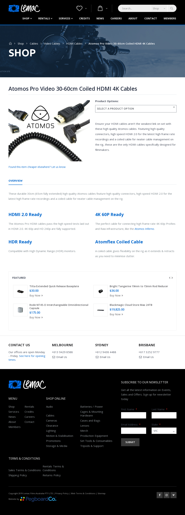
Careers (116, 18)
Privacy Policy (62, 493)
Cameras (51, 420)
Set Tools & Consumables (96, 441)
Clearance (52, 425)
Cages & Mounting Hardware (91, 413)
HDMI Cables (74, 43)
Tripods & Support (92, 446)
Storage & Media (56, 446)
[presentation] (169, 277)
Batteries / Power (91, 406)
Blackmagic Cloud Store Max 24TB (131, 305)
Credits (84, 18)
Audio (49, 406)
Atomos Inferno (144, 229)
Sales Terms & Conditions (24, 470)
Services (64, 18)
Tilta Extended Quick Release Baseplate (54, 286)
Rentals (44, 18)
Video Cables (52, 43)
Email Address (131, 424)
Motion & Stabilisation (59, 435)
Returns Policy (52, 475)
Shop (25, 18)
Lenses (84, 425)
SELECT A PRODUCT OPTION (115, 108)
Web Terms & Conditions (83, 493)
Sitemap (102, 493)
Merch (84, 430)
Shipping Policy (17, 475)
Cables (34, 43)
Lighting (51, 430)
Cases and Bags (90, 420)
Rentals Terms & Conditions (53, 468)
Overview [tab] (15, 180)
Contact (150, 18)
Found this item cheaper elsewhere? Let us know (37, 167)
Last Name (160, 409)
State (156, 424)
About (133, 18)
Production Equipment (94, 435)
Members (170, 18)
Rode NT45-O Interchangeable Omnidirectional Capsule (58, 306)
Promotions (53, 441)
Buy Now (36, 295)
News (100, 18)
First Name (129, 409)
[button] (81, 8)
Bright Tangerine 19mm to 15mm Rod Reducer (139, 286)
